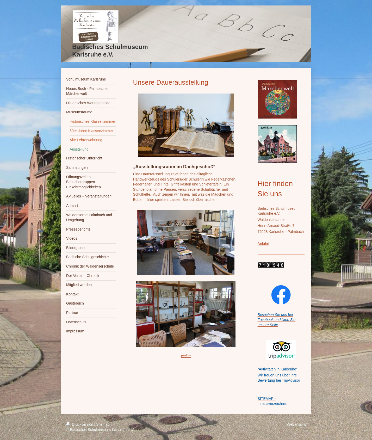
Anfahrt (263, 243)
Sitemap (102, 424)
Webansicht (296, 424)
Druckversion (80, 424)
